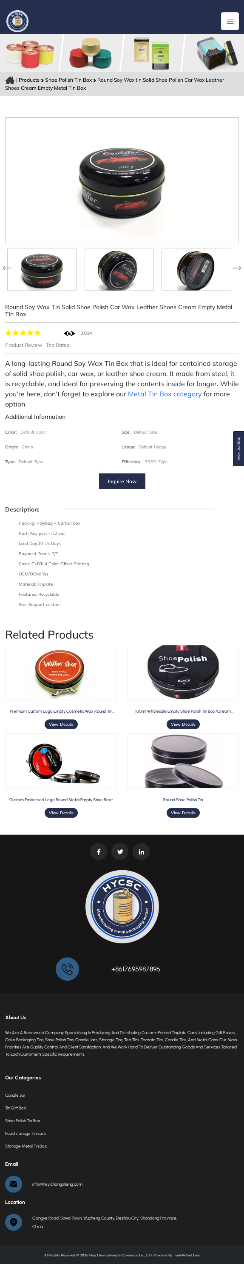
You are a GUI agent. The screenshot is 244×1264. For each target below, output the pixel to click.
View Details (61, 724)
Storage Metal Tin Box (26, 1146)
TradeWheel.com (186, 1255)
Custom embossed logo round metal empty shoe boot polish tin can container (61, 799)
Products (29, 80)
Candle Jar (15, 1095)
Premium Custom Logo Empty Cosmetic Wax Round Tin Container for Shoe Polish (61, 711)
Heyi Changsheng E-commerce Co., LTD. (120, 1255)
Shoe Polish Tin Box (69, 80)
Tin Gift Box (15, 1108)
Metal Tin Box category (165, 394)
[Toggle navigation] (230, 21)
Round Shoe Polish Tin (183, 799)
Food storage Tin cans (25, 1133)
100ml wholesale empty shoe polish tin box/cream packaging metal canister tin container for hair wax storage (183, 711)
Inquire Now (122, 481)
